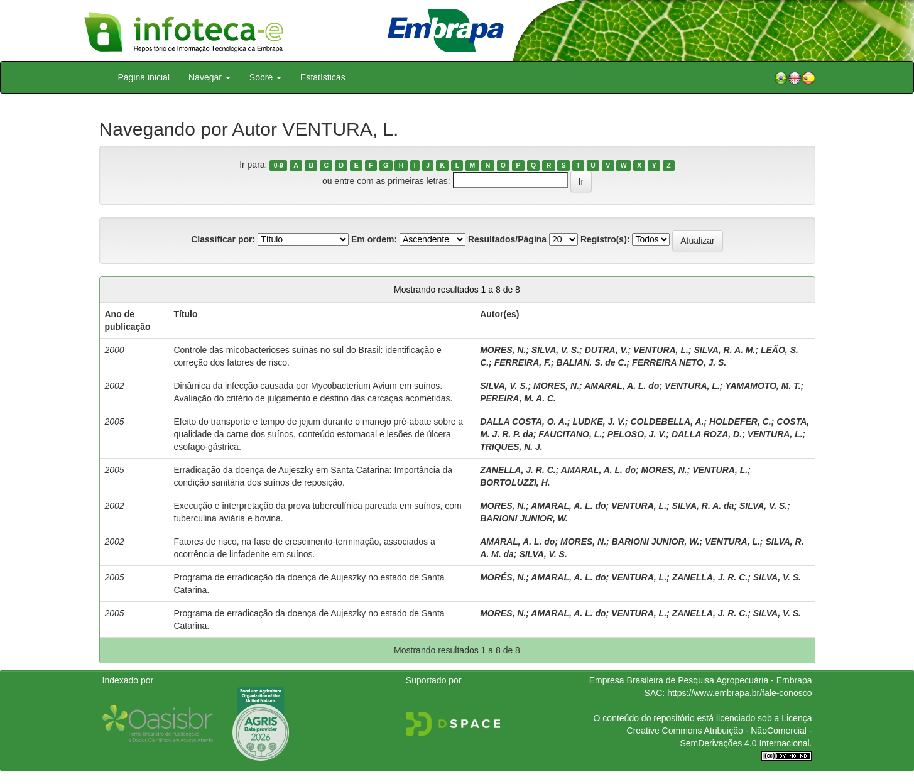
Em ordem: (374, 239)
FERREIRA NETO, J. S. (679, 362)
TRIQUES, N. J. (511, 447)
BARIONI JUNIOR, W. (524, 518)
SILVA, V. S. (555, 350)
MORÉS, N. (503, 577)
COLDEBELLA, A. (667, 421)
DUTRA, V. (606, 350)
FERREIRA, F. (522, 362)
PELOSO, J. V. (636, 434)
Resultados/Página (507, 239)
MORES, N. (503, 350)
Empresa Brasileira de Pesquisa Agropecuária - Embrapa (700, 680)
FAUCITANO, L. (570, 434)
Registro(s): (605, 239)
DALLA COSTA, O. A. (523, 421)
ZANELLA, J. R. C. (518, 470)
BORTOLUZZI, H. (515, 482)
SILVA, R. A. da (703, 506)
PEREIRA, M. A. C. (518, 398)
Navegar (209, 77)
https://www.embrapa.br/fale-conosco (739, 693)
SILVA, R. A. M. (724, 350)
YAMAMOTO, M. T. (763, 386)
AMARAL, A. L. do (621, 386)
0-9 (278, 165)
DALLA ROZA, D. (707, 434)
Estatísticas (322, 77)
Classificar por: (223, 239)
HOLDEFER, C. (740, 421)
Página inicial (144, 77)
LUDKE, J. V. (598, 421)
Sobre (265, 77)
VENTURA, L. (660, 350)
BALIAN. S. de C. (592, 362)
